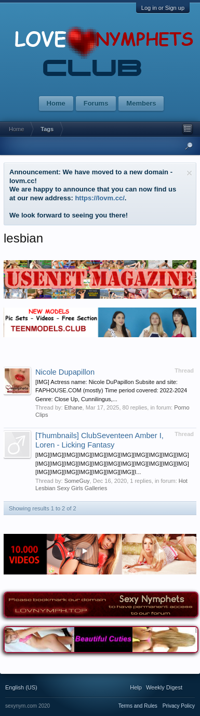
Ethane (73, 407)
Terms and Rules (137, 706)
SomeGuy (77, 481)
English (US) (21, 687)
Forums (96, 103)
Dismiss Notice (189, 173)
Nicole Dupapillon (65, 372)
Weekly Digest (164, 687)
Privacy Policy (179, 706)
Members (141, 103)
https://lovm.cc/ (99, 198)
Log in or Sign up (162, 8)
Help (136, 687)
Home (56, 103)
